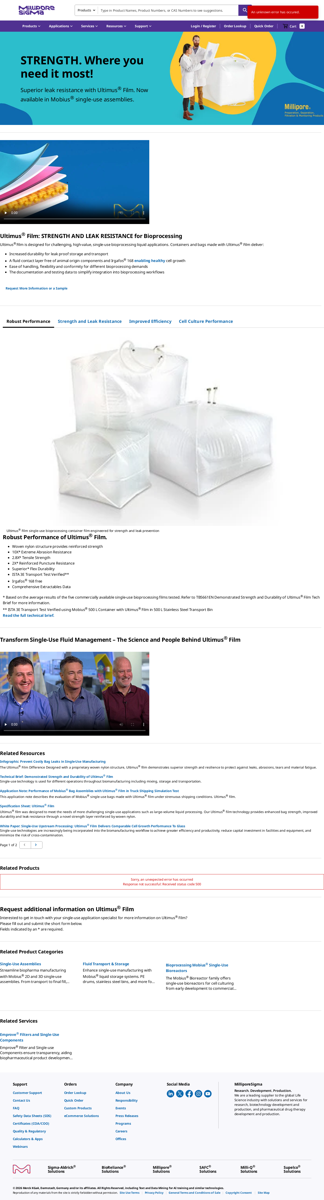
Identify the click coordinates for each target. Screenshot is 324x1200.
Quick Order (263, 26)
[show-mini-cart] (293, 26)
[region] (163, 432)
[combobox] (163, 10)
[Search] (245, 10)
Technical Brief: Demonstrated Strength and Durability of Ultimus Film (56, 776)
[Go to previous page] (36, 845)
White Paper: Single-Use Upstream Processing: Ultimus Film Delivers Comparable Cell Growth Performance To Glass (92, 825)
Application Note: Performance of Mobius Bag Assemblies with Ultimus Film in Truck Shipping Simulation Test (89, 790)
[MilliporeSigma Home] (37, 10)
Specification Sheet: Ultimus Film (27, 805)
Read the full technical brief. (28, 615)
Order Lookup (235, 26)
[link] (36, 1092)
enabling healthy (149, 260)
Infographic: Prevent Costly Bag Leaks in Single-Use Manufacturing (53, 761)
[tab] (28, 321)
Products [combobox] (84, 10)
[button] (203, 26)
